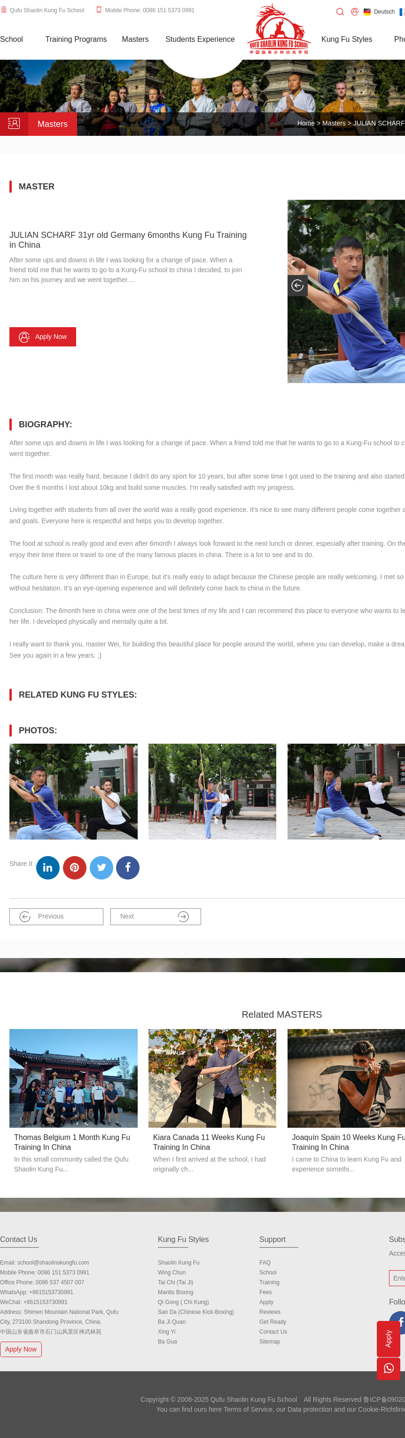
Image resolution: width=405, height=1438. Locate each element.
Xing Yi (166, 1331)
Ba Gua (167, 1341)
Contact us (273, 1331)
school (268, 1272)
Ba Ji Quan (172, 1322)
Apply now (43, 337)
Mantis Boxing (175, 1292)
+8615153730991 (51, 1292)
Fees (265, 1292)
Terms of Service (248, 1409)
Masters (335, 123)
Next (154, 916)
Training (269, 1282)
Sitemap (269, 1341)
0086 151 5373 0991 (63, 1272)
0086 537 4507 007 (60, 1282)
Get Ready (272, 1322)
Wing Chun (172, 1272)
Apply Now (22, 1349)
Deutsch (379, 12)
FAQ (265, 1262)
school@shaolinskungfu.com (53, 1262)
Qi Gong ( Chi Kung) (183, 1302)
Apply (266, 1302)
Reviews (269, 1312)
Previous (41, 916)
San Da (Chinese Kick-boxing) (196, 1312)
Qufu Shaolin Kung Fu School (47, 10)
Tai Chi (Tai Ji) (175, 1282)
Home (306, 123)
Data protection (310, 1409)
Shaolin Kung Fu (179, 1262)
